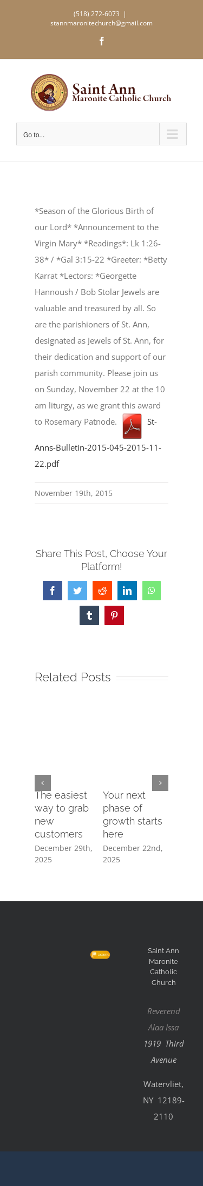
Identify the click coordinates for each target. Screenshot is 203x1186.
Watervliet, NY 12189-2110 (164, 1100)
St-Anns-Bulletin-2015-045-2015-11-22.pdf (98, 442)
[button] (43, 783)
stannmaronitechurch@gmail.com (101, 23)
